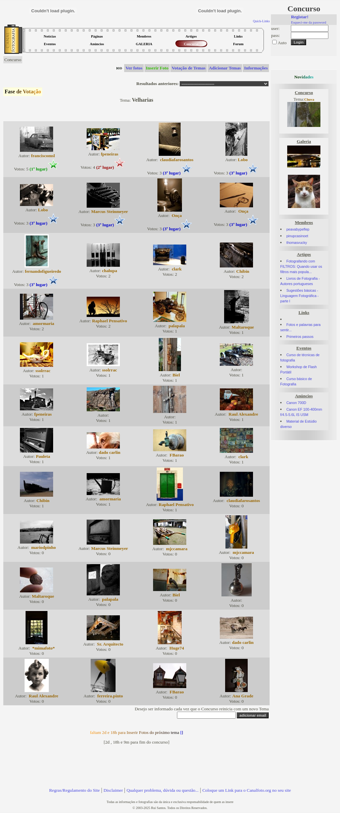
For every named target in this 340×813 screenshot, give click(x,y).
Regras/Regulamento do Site (74, 790)
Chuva (309, 99)
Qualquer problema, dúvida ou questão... (163, 790)
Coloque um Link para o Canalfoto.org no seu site (246, 790)
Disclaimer (113, 790)
